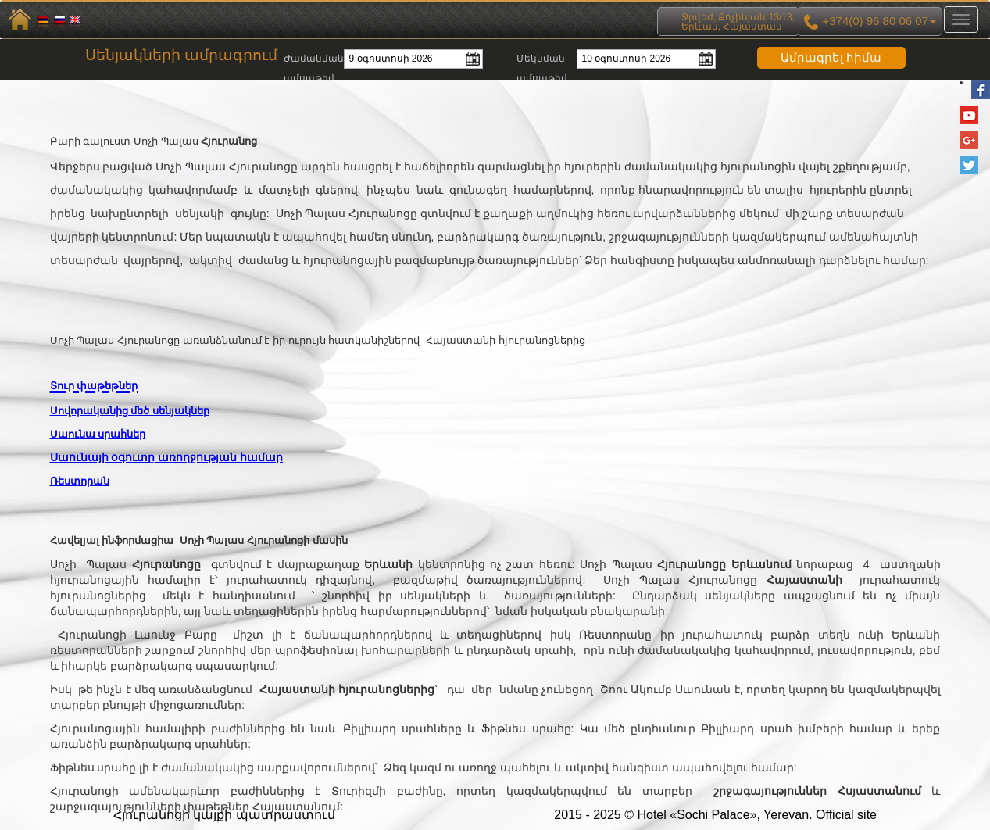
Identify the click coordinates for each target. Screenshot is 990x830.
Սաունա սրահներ (98, 434)
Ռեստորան (79, 481)
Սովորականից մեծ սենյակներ (129, 411)
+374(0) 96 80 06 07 (869, 22)
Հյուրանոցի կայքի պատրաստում (224, 814)
